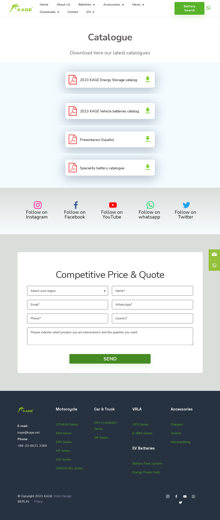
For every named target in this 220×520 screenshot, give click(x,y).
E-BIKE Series (142, 474)
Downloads (48, 12)
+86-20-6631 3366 (32, 466)
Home (44, 4)
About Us (63, 4)
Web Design (62, 516)
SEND (110, 379)
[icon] (208, 8)
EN (88, 12)
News (136, 4)
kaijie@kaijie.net (29, 452)
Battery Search (189, 8)
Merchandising (180, 482)
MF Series (101, 478)
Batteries (84, 4)
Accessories (111, 4)
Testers (176, 474)
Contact (73, 12)
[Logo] (21, 8)
